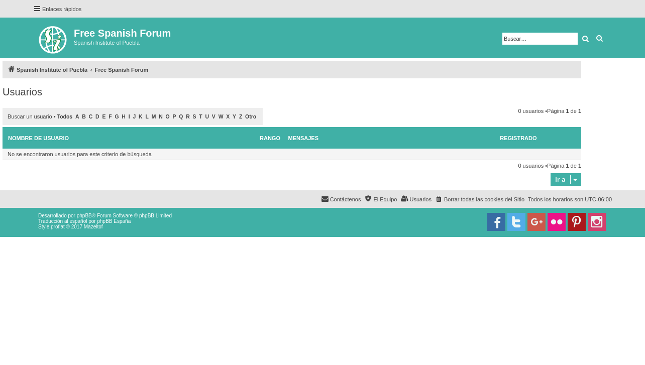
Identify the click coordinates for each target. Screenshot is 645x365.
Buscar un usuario (30, 116)
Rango (270, 138)
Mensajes (303, 138)
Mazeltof (93, 226)
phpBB (84, 215)
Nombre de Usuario (38, 138)
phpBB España (114, 221)
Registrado (518, 138)
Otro (250, 116)
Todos (65, 116)
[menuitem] (479, 199)
